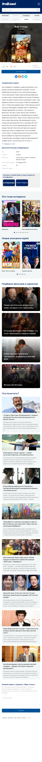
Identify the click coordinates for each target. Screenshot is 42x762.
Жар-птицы (17, 718)
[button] (14, 232)
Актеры (37, 15)
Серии (24, 718)
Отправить (21, 710)
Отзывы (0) (26, 15)
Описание (5, 15)
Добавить (34, 66)
